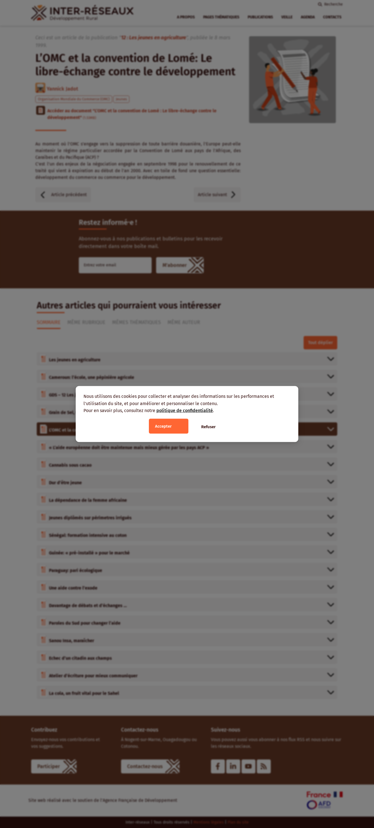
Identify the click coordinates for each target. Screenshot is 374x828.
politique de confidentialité (184, 410)
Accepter (163, 425)
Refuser (208, 426)
